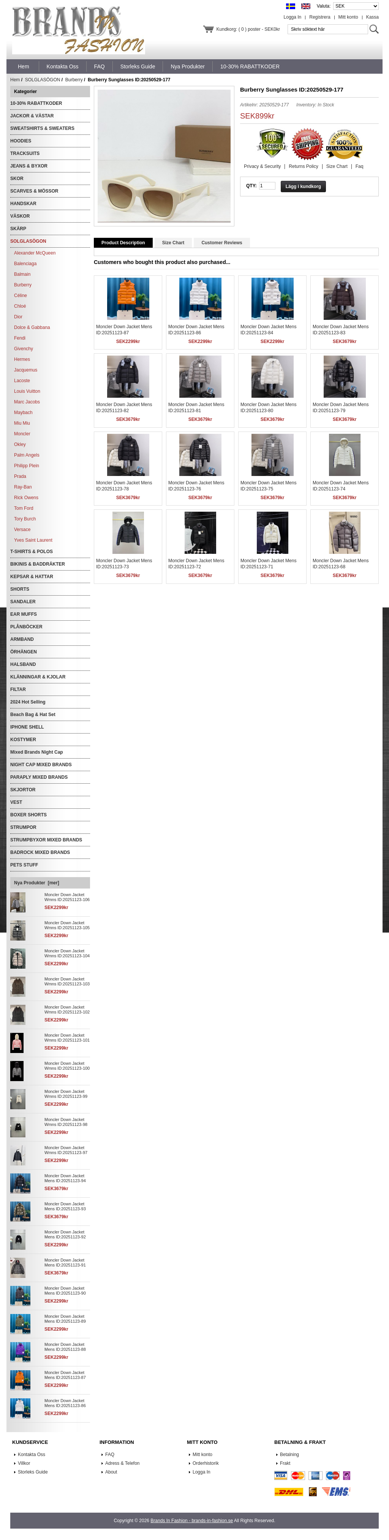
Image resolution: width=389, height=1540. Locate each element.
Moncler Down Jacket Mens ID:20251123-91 (65, 1262)
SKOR (17, 178)
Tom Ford (23, 508)
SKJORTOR (22, 789)
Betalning (289, 1454)
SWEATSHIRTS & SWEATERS (42, 128)
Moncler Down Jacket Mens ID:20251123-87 (65, 1375)
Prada (20, 476)
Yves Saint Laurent (33, 540)
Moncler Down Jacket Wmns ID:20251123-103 (67, 981)
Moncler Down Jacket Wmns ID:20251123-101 (67, 1037)
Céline (20, 295)
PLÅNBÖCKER (26, 626)
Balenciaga (25, 263)
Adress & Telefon (122, 1463)
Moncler (22, 433)
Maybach (23, 412)
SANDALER (23, 601)
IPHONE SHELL (27, 727)
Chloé (20, 306)
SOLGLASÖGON (42, 79)
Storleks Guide (33, 1472)
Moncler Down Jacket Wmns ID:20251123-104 (67, 953)
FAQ (109, 1454)
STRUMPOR (23, 827)
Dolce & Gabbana (32, 327)
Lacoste (22, 380)
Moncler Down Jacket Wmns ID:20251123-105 (67, 925)
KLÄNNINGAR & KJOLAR (37, 677)
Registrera (319, 17)
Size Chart (337, 166)
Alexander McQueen (34, 253)
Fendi (19, 338)
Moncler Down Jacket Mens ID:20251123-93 (65, 1206)
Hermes (22, 359)
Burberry (74, 79)
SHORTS (19, 589)
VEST (16, 802)
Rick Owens (26, 497)
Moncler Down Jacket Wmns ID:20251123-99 (65, 1094)
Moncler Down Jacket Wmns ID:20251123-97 (65, 1150)
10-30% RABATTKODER (36, 103)
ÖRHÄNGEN (23, 652)
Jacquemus (25, 370)
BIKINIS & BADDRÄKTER (37, 564)
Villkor (24, 1463)
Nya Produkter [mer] (36, 882)
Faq (360, 166)
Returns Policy (303, 166)
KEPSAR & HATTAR (31, 576)
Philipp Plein (26, 465)
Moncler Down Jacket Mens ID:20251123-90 (65, 1290)
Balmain (22, 274)
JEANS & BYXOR (28, 166)
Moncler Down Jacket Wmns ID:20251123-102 (67, 1009)
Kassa (372, 17)
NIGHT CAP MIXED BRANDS (41, 764)
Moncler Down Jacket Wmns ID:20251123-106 (67, 897)
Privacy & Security (262, 166)
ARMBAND (22, 639)
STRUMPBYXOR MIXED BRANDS (46, 840)
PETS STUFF (24, 865)
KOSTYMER (23, 739)
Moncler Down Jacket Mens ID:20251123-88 (65, 1347)
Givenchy (23, 348)
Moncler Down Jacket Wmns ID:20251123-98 (65, 1122)
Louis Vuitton (27, 391)
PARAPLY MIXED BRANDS (39, 777)
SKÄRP (18, 228)
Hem (23, 66)
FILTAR (18, 689)
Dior (18, 316)
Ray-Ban (23, 487)
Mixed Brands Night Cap (36, 752)
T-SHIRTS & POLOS (31, 551)
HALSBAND (23, 664)
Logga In (293, 17)
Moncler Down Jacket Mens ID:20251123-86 (65, 1403)
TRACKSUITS (25, 153)
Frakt (285, 1463)
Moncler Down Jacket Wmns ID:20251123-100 (67, 1065)
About (111, 1472)
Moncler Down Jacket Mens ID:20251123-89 (65, 1318)
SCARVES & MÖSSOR (34, 191)
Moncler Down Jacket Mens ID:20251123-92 (65, 1234)
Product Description (123, 242)
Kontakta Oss (31, 1454)
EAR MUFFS (23, 614)
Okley (20, 444)
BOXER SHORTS (28, 814)
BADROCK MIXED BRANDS (40, 852)
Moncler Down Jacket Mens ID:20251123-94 (65, 1178)
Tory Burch (25, 519)
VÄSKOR (20, 216)
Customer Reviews (221, 242)
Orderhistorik (206, 1463)
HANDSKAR (23, 203)
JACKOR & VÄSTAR (32, 116)
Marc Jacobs (27, 402)
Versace (22, 529)
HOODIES (20, 141)
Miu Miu (22, 423)
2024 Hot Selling (28, 702)
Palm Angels (27, 455)
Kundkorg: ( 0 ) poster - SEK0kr (248, 29)
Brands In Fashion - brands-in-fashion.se (191, 1520)
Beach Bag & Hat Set (32, 714)
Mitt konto (348, 17)
